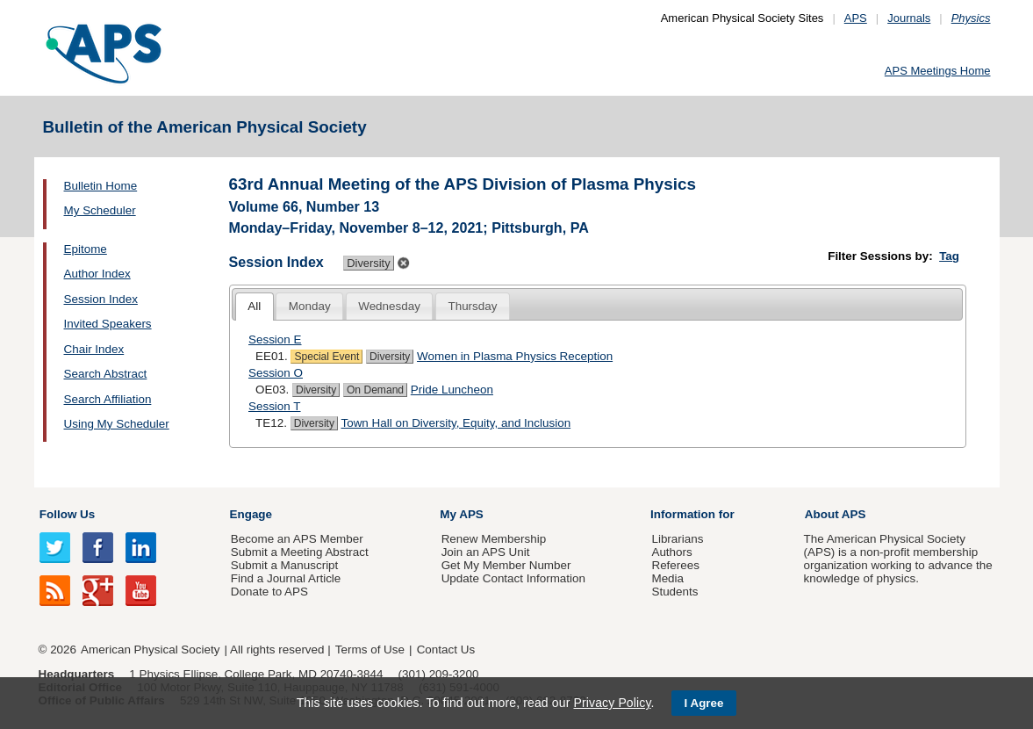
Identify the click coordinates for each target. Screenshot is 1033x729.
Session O (275, 372)
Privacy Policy (611, 703)
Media (667, 578)
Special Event (326, 356)
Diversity (389, 356)
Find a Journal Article (286, 578)
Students (674, 591)
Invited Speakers (108, 323)
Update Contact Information (513, 578)
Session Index (101, 299)
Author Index (97, 273)
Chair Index (94, 349)
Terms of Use (370, 649)
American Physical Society (150, 649)
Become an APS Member (297, 538)
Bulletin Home (101, 185)
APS (855, 18)
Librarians (677, 538)
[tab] (254, 306)
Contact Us (446, 649)
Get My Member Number (506, 565)
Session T (274, 406)
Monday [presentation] (310, 306)
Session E (275, 339)
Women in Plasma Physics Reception (515, 356)
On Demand (375, 390)
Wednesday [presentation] (389, 306)
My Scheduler (100, 210)
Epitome (85, 249)
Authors (671, 552)
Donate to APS (269, 591)
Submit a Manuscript (284, 565)
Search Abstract (105, 373)
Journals (908, 18)
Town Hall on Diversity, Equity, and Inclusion (455, 422)
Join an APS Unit (485, 552)
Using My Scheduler (116, 423)
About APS (835, 514)
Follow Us (67, 514)
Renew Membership (494, 538)
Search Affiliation (108, 399)
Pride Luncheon (452, 389)
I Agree (704, 703)
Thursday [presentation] (472, 306)
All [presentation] (254, 306)
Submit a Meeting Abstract (300, 552)
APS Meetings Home (938, 70)
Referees (675, 565)
